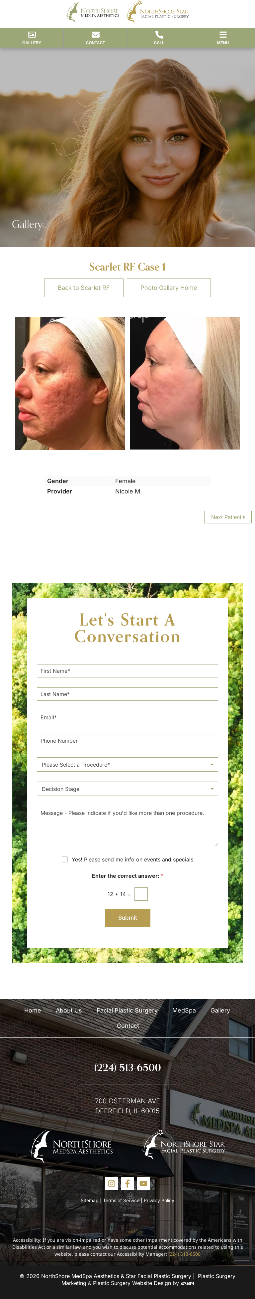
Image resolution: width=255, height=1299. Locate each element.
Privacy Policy (159, 1200)
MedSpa (184, 1010)
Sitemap (90, 1200)
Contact (128, 1025)
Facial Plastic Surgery (127, 1010)
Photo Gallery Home (168, 287)
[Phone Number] (127, 740)
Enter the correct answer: (127, 876)
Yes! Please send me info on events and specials (132, 859)
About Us (69, 1010)
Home (32, 1010)
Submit (127, 917)
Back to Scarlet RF (84, 287)
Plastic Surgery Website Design (132, 1283)
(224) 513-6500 (127, 1067)
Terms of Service (121, 1200)
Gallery (220, 1010)
